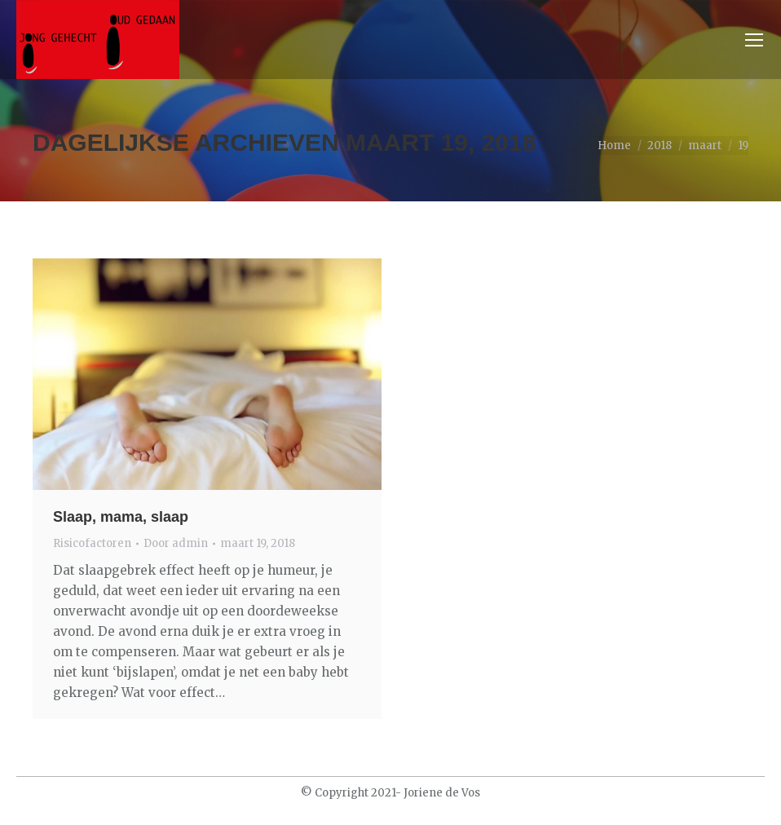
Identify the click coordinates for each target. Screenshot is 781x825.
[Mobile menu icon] (754, 40)
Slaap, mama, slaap (120, 517)
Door (175, 543)
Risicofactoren (92, 543)
